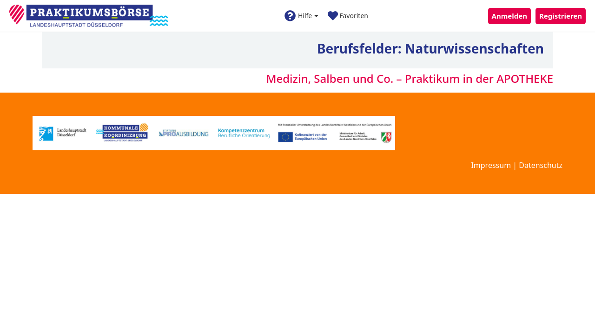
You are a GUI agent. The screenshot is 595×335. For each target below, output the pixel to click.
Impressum (491, 165)
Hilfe (301, 16)
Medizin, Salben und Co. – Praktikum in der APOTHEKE (409, 78)
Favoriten (348, 16)
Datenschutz (540, 165)
